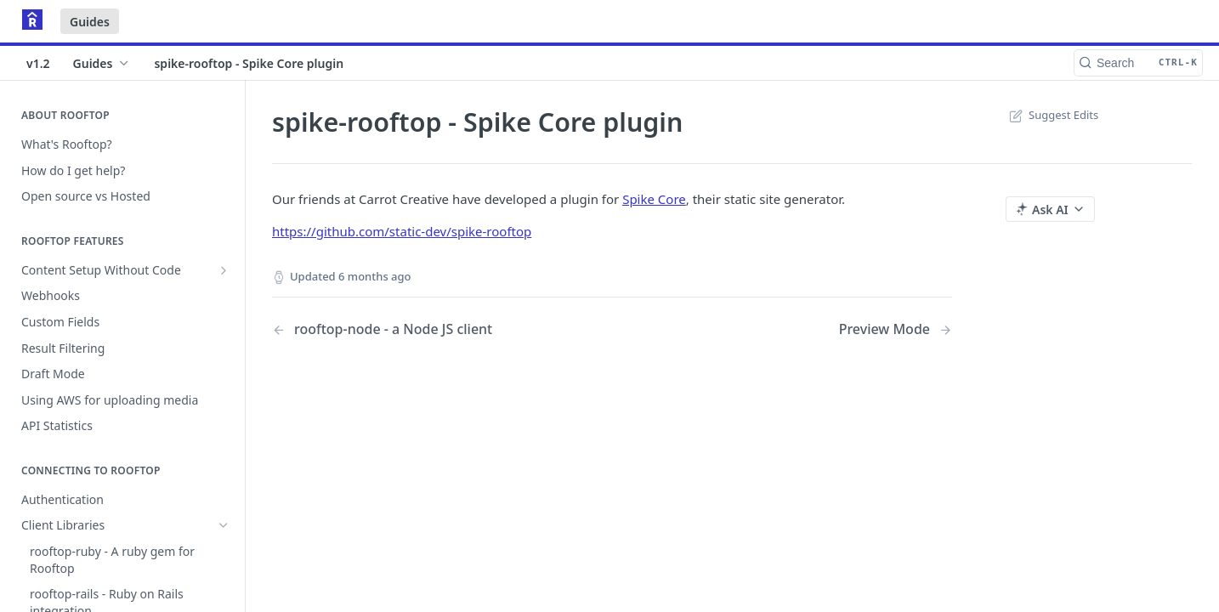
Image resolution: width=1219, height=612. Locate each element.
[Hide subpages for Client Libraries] (223, 525)
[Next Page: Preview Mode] (895, 329)
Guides (90, 22)
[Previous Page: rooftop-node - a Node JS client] (418, 329)
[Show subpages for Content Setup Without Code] (223, 270)
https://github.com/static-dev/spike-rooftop (401, 231)
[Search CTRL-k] (1138, 63)
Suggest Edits (1052, 114)
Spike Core (654, 198)
